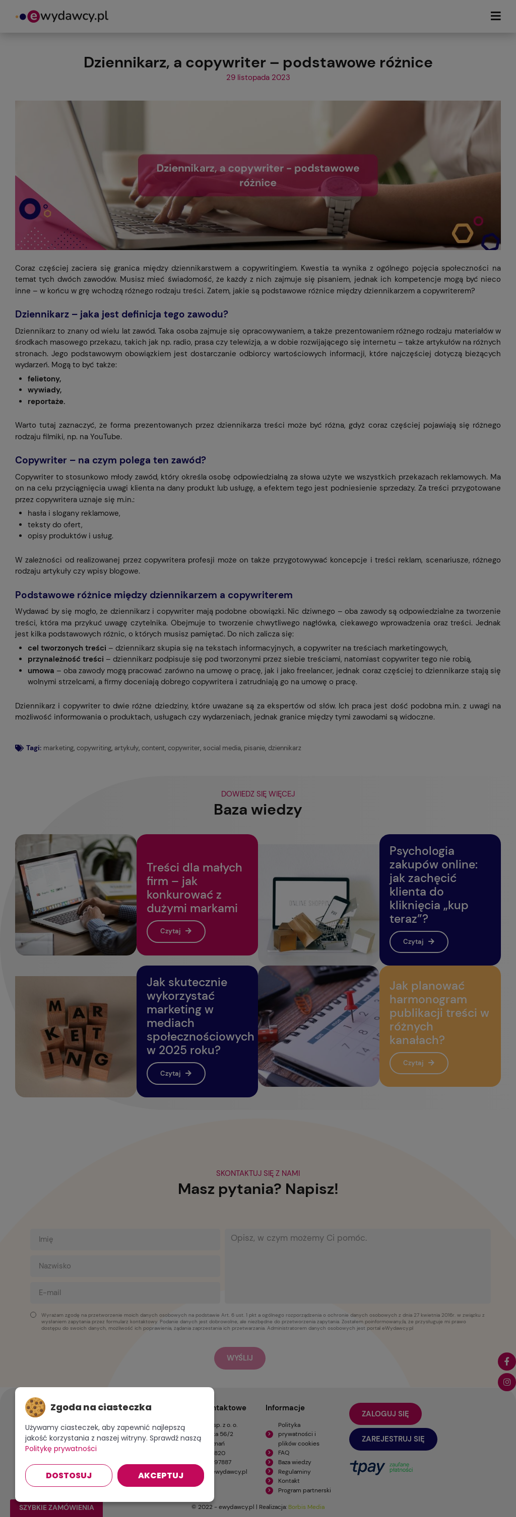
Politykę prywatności (61, 1449)
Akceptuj (160, 1475)
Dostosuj (69, 1475)
